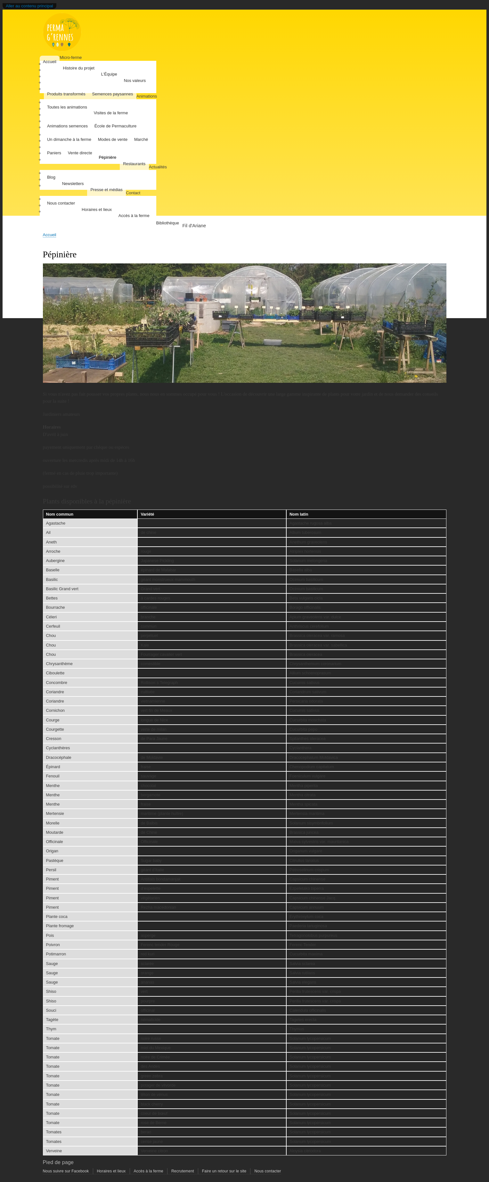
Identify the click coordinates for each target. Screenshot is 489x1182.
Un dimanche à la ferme (69, 139)
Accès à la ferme (134, 215)
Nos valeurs (135, 80)
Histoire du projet (78, 68)
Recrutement (182, 1171)
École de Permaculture (115, 126)
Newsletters (73, 183)
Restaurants (134, 163)
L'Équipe (109, 74)
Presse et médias (106, 189)
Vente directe (80, 152)
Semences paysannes (112, 94)
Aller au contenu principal (29, 6)
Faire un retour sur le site (224, 1171)
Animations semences (67, 126)
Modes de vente (113, 139)
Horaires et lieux (97, 209)
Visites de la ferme (111, 112)
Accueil (49, 61)
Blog (51, 177)
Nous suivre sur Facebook (66, 1171)
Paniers (54, 152)
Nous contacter (61, 203)
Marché (141, 139)
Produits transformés (66, 94)
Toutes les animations (67, 107)
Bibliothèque (167, 223)
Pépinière (107, 157)
